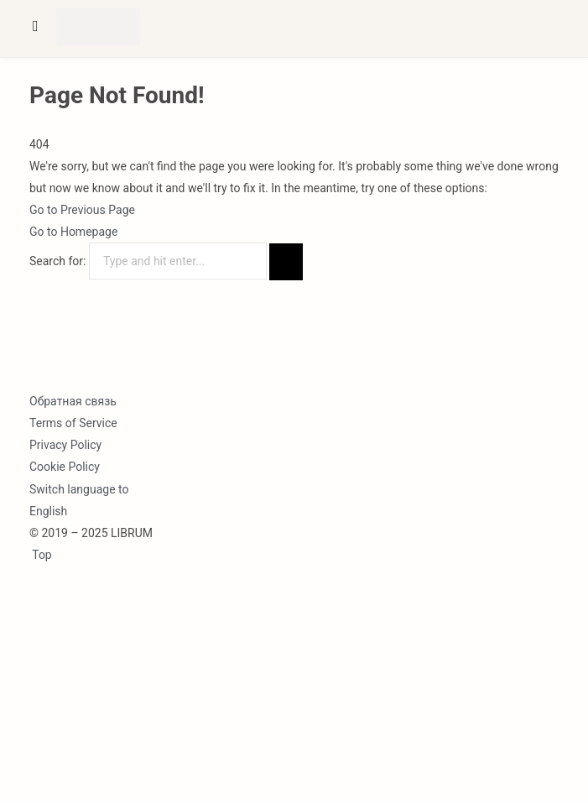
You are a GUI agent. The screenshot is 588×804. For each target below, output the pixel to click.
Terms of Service (73, 423)
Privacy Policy (65, 445)
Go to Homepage (73, 231)
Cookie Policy (64, 466)
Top (40, 554)
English (48, 511)
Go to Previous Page (82, 210)
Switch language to (78, 489)
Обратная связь (73, 401)
